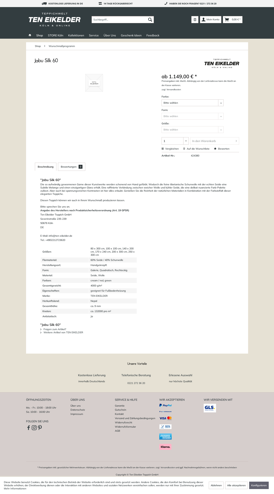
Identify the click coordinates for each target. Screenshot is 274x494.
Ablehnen (216, 485)
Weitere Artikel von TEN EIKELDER (61, 332)
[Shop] (39, 35)
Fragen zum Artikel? (53, 329)
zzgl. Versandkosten (171, 89)
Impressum (76, 414)
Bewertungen (71, 167)
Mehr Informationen (15, 488)
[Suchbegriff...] (123, 19)
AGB (117, 430)
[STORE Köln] (55, 35)
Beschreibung (46, 166)
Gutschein (120, 409)
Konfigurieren (259, 485)
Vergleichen (170, 148)
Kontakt (119, 414)
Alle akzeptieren (236, 485)
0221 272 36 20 (136, 383)
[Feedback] (153, 35)
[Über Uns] (109, 35)
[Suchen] (150, 19)
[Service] (94, 35)
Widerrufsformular (125, 426)
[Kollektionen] (76, 35)
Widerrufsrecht (123, 422)
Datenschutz (77, 409)
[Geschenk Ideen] (131, 35)
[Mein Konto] (210, 19)
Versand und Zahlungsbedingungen (135, 418)
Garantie (120, 405)
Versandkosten (168, 467)
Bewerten (221, 148)
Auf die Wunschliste (196, 148)
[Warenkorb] (232, 19)
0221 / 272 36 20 (208, 3)
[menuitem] (123, 19)
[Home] (30, 35)
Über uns (75, 405)
